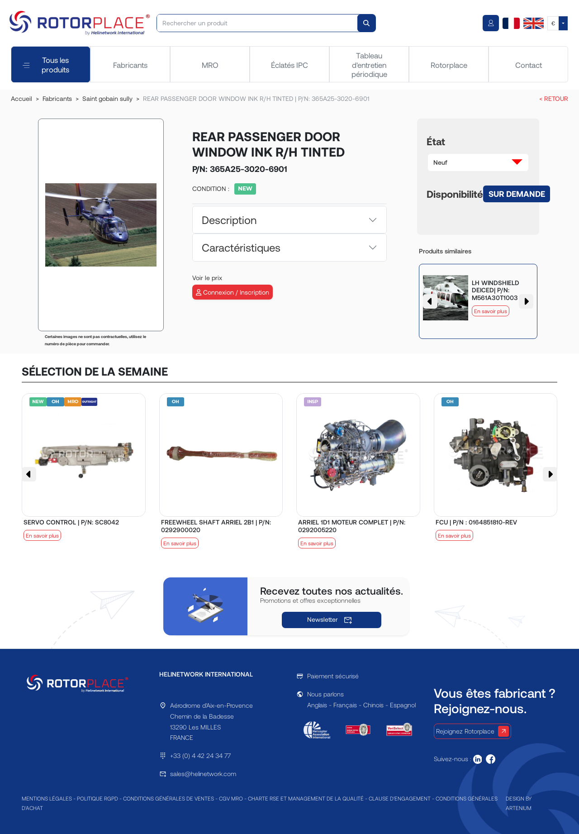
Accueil (21, 98)
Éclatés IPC (289, 64)
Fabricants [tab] (130, 64)
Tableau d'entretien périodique (369, 64)
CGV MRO (231, 798)
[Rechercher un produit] (257, 23)
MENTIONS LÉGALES (47, 798)
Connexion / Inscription (232, 292)
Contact (528, 64)
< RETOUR (553, 98)
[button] (478, 162)
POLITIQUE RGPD (97, 798)
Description (229, 219)
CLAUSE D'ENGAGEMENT (400, 798)
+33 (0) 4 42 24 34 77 (200, 755)
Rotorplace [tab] (449, 64)
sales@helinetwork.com (203, 773)
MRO (210, 64)
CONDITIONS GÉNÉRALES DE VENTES (168, 798)
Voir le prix (207, 277)
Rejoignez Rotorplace (472, 731)
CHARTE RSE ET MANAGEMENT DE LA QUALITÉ (306, 798)
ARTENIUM (519, 808)
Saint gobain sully (107, 98)
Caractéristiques (241, 247)
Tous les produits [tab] (46, 64)
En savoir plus (490, 311)
